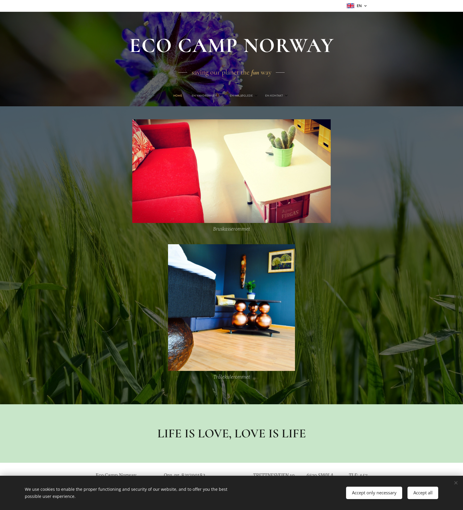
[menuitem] (213, 96)
